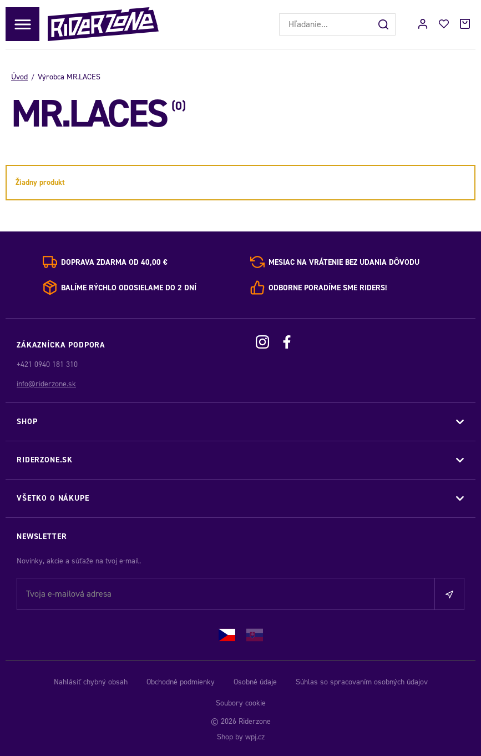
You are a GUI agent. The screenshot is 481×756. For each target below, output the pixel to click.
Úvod (19, 77)
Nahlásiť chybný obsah (91, 682)
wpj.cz (255, 737)
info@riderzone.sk (46, 384)
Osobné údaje (255, 682)
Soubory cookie (241, 703)
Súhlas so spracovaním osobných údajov (362, 682)
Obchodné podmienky (180, 682)
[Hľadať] (384, 24)
